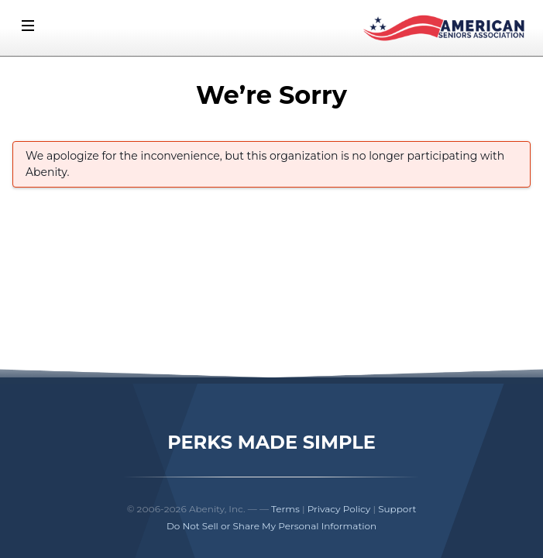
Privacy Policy (339, 509)
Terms (285, 509)
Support (397, 509)
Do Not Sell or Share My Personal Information (271, 526)
